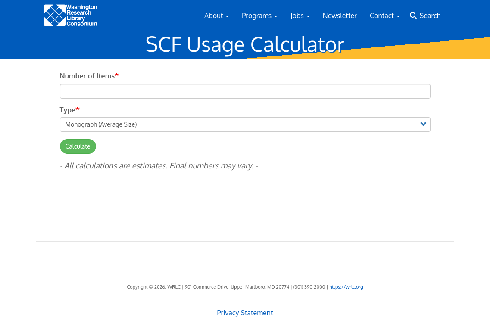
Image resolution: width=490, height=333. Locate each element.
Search (430, 15)
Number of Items (87, 76)
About (216, 15)
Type (68, 110)
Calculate (78, 146)
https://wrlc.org (346, 287)
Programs (260, 15)
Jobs (300, 15)
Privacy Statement (245, 312)
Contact (385, 15)
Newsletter (340, 15)
